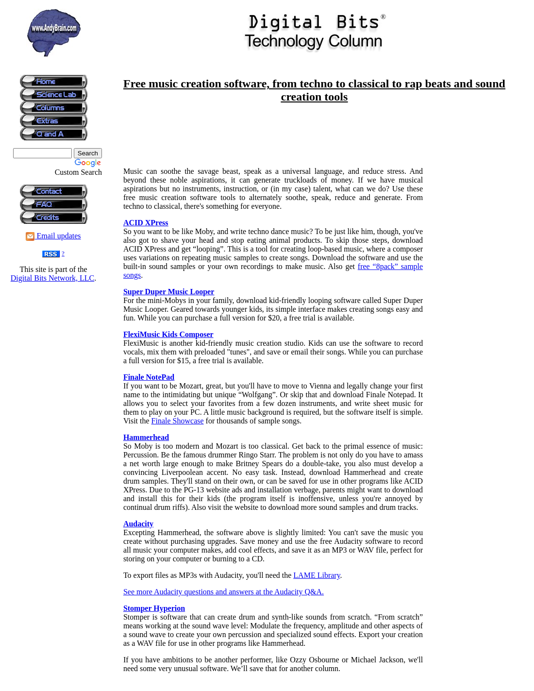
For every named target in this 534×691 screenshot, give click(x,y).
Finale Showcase (177, 421)
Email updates (53, 236)
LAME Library (316, 575)
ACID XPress (145, 223)
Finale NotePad (148, 377)
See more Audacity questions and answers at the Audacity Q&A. (223, 592)
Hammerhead (146, 437)
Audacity (138, 524)
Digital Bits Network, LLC (52, 278)
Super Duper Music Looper (168, 291)
